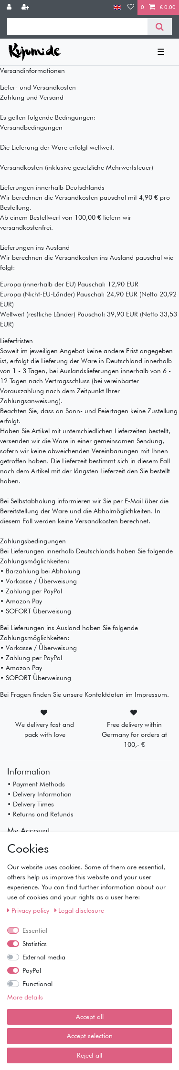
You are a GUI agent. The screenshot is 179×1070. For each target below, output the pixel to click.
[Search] (159, 26)
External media (43, 957)
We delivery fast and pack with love (44, 729)
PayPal (31, 970)
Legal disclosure (79, 910)
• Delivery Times (30, 804)
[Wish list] (130, 7)
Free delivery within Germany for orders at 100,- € (134, 734)
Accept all (90, 1016)
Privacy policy (29, 910)
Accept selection (90, 1035)
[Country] (117, 7)
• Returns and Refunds (40, 814)
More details (25, 997)
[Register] (26, 7)
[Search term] (77, 26)
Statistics (34, 944)
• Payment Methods (36, 784)
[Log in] (10, 7)
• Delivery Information (39, 794)
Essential (34, 930)
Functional (37, 984)
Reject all (89, 1055)
